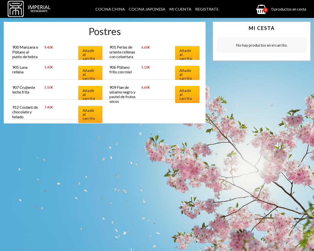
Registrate (207, 9)
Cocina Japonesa (147, 9)
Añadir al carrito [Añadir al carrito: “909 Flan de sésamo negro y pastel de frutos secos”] (185, 94)
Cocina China (110, 9)
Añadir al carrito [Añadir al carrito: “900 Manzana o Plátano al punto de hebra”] (88, 54)
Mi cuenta (180, 9)
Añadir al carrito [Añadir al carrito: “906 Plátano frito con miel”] (185, 74)
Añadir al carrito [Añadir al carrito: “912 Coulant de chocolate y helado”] (88, 114)
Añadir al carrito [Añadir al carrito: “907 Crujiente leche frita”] (88, 94)
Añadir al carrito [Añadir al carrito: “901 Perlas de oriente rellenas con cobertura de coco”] (185, 54)
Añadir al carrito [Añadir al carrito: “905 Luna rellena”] (88, 74)
